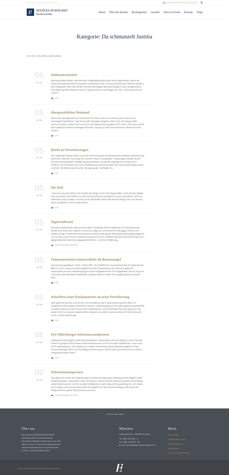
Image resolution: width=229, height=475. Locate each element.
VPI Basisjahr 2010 (176, 439)
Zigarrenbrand (62, 222)
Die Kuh (57, 187)
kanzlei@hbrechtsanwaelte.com (141, 445)
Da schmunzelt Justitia (66, 245)
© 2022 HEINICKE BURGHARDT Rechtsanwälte (38, 468)
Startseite (31, 56)
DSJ (56, 98)
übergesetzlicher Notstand (70, 112)
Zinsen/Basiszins (176, 444)
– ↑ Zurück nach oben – (114, 414)
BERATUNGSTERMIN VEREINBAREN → (181, 3)
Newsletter (173, 435)
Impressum (173, 448)
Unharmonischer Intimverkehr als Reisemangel (86, 259)
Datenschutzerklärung (178, 453)
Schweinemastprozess (67, 372)
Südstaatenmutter (64, 75)
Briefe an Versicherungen (69, 150)
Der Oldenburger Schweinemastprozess (80, 334)
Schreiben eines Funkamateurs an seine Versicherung (90, 297)
